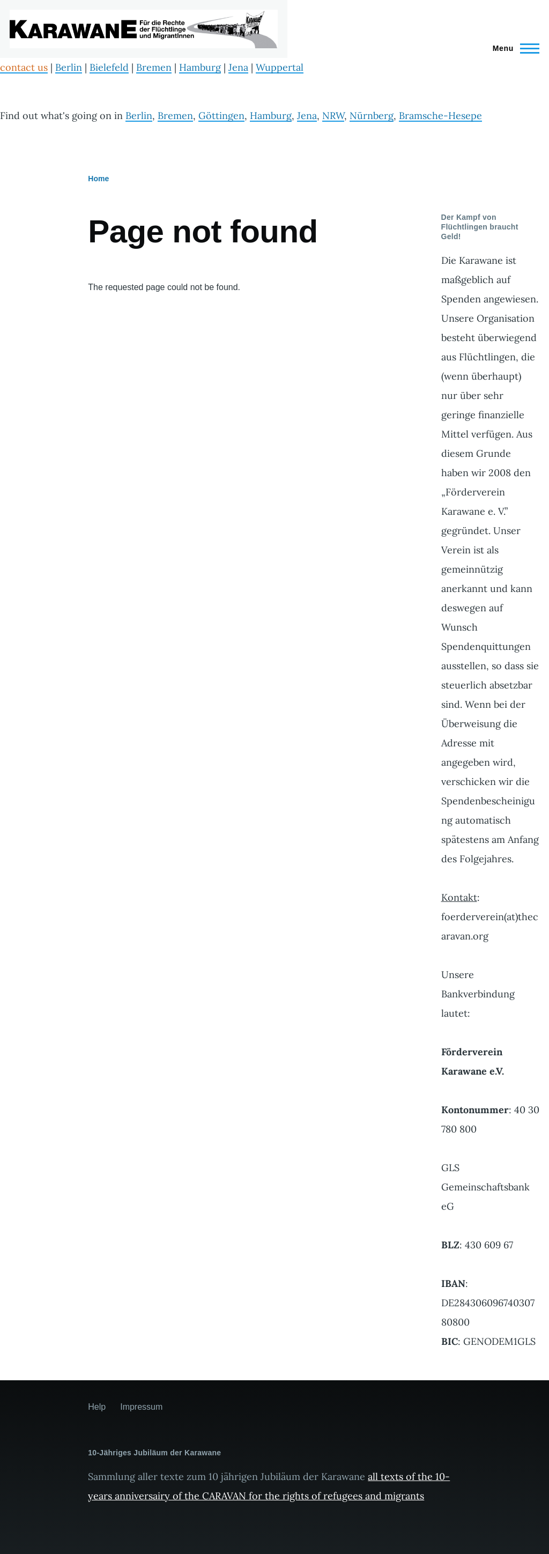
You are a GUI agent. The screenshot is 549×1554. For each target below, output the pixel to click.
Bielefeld (109, 67)
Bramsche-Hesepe (440, 115)
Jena (238, 67)
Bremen (154, 67)
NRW (333, 115)
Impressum (141, 1406)
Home (98, 178)
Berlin (68, 67)
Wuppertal (279, 67)
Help (97, 1406)
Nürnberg (372, 115)
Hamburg (200, 67)
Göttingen (221, 115)
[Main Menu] (513, 48)
